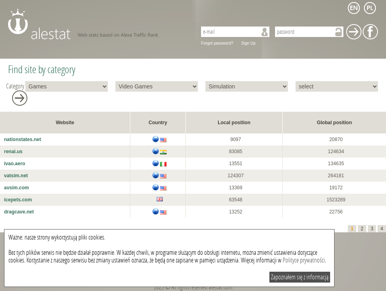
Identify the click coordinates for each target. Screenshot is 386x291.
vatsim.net (16, 175)
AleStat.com (97, 24)
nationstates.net (22, 139)
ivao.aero (14, 163)
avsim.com (16, 188)
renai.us (13, 151)
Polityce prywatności (304, 260)
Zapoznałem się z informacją (300, 277)
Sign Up (248, 43)
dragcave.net (19, 212)
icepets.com (18, 200)
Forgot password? (217, 43)
